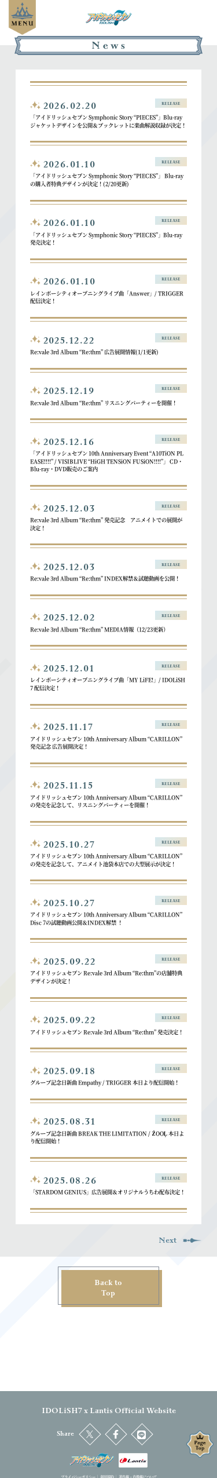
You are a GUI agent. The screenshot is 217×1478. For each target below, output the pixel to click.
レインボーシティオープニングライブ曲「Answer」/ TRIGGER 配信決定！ (106, 297)
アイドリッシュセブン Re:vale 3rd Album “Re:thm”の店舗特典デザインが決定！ (106, 977)
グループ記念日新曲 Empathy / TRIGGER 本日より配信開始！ (104, 1082)
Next (180, 1240)
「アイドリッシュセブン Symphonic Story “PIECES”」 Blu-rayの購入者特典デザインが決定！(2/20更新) (106, 179)
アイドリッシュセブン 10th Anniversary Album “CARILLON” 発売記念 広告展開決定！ (106, 743)
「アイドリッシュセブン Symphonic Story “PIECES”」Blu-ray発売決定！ (106, 239)
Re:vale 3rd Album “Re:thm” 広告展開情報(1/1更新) (94, 352)
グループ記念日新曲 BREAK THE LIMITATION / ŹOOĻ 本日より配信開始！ (106, 1137)
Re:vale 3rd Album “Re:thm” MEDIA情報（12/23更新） (99, 629)
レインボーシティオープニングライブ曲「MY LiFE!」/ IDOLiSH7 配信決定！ (107, 684)
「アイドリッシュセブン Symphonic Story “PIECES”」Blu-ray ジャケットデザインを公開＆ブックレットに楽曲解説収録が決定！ (108, 121)
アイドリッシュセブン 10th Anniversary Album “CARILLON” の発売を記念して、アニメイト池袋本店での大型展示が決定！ (106, 860)
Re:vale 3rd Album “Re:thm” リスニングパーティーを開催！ (103, 403)
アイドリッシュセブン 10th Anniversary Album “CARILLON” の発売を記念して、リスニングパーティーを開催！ (106, 801)
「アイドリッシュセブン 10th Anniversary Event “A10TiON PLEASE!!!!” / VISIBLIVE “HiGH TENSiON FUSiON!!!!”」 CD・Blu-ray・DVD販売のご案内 (106, 461)
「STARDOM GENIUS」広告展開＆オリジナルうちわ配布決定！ (107, 1192)
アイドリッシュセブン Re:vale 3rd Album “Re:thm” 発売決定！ (106, 1032)
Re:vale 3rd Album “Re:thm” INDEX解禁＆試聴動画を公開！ (105, 578)
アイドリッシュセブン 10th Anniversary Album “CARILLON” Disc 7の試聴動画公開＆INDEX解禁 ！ (106, 918)
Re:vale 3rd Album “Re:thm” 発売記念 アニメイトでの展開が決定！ (106, 524)
